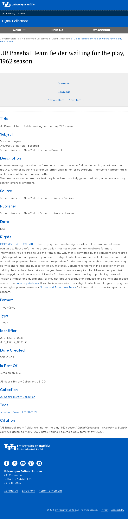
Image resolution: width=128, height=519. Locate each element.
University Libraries (15, 14)
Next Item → (77, 100)
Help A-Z (57, 30)
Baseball (5, 412)
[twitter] (14, 464)
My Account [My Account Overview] (101, 30)
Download (64, 83)
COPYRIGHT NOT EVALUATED (17, 244)
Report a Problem (50, 490)
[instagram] (39, 464)
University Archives (27, 283)
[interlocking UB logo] (22, 8)
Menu (17, 30)
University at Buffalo (65, 510)
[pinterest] (31, 464)
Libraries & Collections (36, 39)
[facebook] (6, 464)
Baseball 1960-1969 (24, 412)
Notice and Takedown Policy (58, 287)
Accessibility (117, 510)
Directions (28, 490)
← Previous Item (53, 100)
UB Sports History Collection (17, 397)
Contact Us (11, 490)
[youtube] (23, 464)
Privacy (104, 510)
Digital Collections (15, 21)
